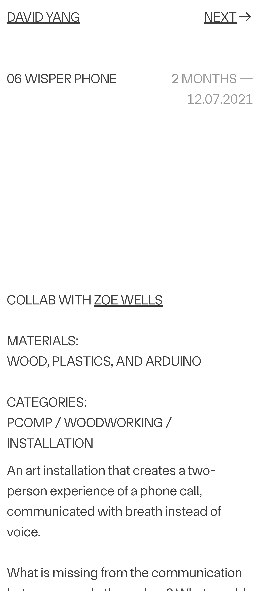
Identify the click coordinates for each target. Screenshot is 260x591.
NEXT (228, 17)
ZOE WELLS (128, 300)
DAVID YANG (43, 17)
